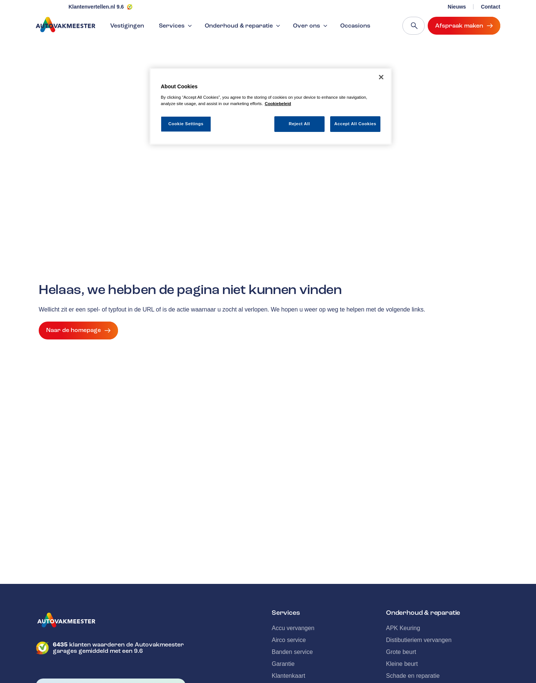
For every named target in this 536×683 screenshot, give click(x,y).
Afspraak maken (464, 26)
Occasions (355, 25)
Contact (490, 7)
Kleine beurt (402, 664)
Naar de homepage (78, 330)
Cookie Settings (186, 123)
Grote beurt (401, 652)
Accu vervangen (293, 628)
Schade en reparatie (413, 676)
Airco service (289, 640)
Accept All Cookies (355, 123)
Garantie (283, 664)
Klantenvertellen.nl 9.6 (96, 7)
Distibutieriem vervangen (419, 640)
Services (176, 25)
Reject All (299, 123)
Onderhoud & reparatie (243, 25)
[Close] (381, 77)
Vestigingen (127, 25)
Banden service (292, 652)
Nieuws (457, 7)
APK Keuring (403, 628)
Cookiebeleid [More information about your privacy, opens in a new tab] (278, 103)
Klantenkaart (288, 676)
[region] (271, 106)
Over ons (311, 25)
